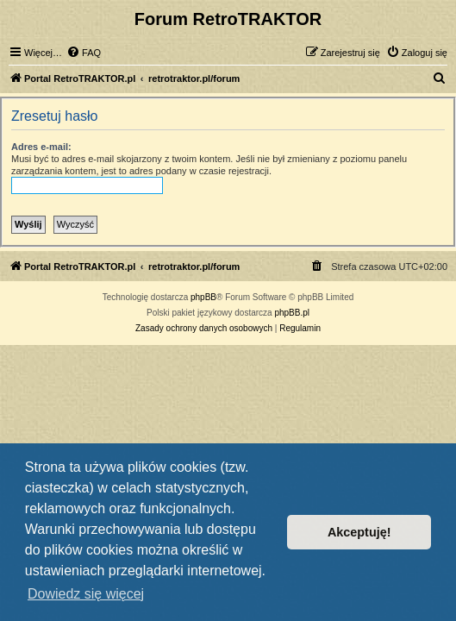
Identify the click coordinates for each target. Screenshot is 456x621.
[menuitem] (83, 52)
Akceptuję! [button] (359, 532)
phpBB (203, 297)
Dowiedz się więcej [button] (86, 593)
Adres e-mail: (41, 146)
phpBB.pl (291, 312)
